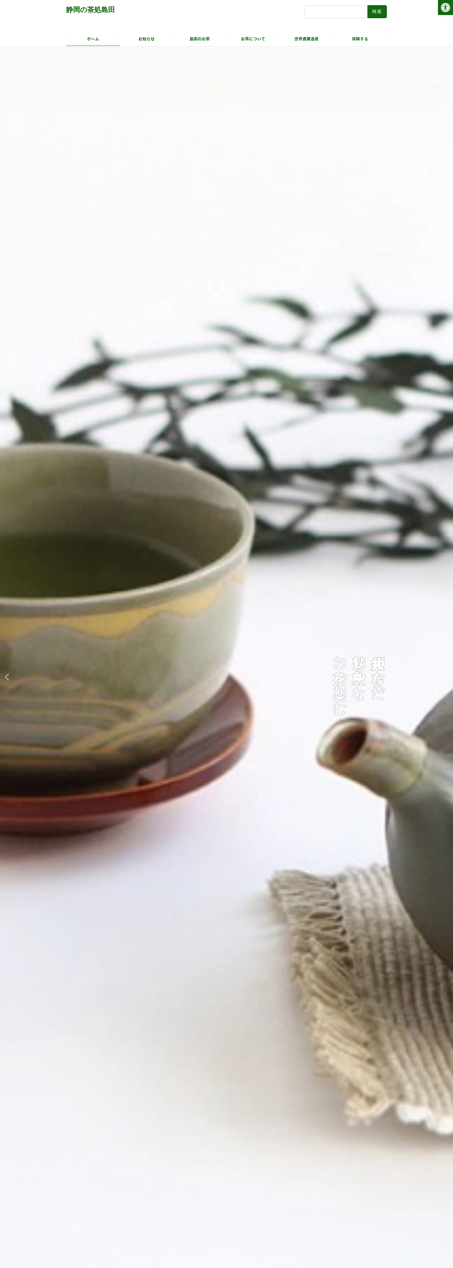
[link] (445, 7)
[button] (446, 677)
